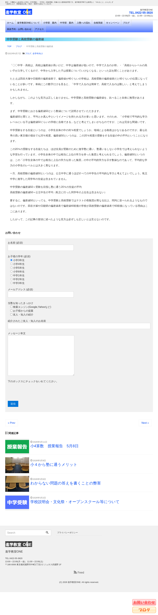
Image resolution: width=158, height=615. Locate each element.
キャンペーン (112, 22)
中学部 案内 (66, 22)
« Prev (11, 423)
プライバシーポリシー (67, 533)
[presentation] (32, 392)
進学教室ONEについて (28, 22)
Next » (145, 423)
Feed (79, 572)
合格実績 (98, 22)
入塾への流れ (83, 22)
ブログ (126, 22)
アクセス (39, 29)
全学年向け (38, 53)
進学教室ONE (74, 582)
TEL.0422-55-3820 (141, 12)
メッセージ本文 (41, 354)
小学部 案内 (50, 22)
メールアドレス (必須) (41, 292)
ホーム (10, 22)
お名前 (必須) (41, 246)
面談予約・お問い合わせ (19, 29)
